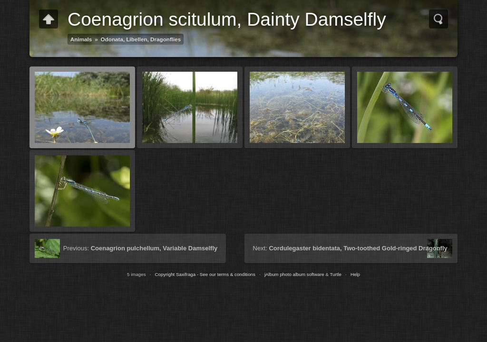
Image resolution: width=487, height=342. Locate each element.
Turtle (335, 274)
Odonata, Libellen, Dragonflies (141, 39)
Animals (81, 39)
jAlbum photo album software (294, 274)
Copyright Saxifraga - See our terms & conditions (205, 274)
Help (355, 274)
